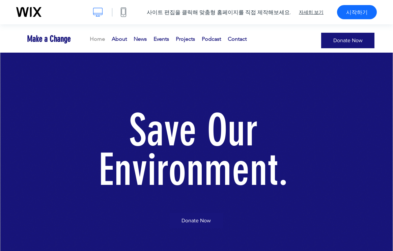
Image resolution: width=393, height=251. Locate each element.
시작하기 (357, 12)
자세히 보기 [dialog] (311, 12)
